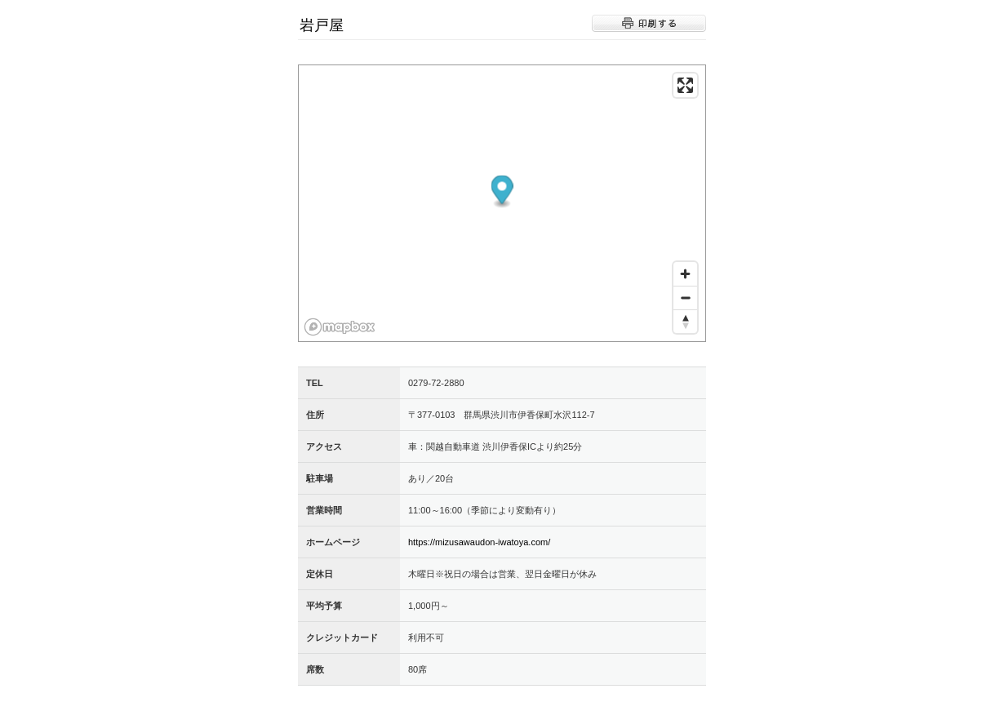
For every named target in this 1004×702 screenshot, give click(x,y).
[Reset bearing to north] (685, 321)
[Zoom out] (685, 297)
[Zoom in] (685, 274)
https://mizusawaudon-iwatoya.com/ (479, 542)
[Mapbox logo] (339, 327)
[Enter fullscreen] (685, 85)
